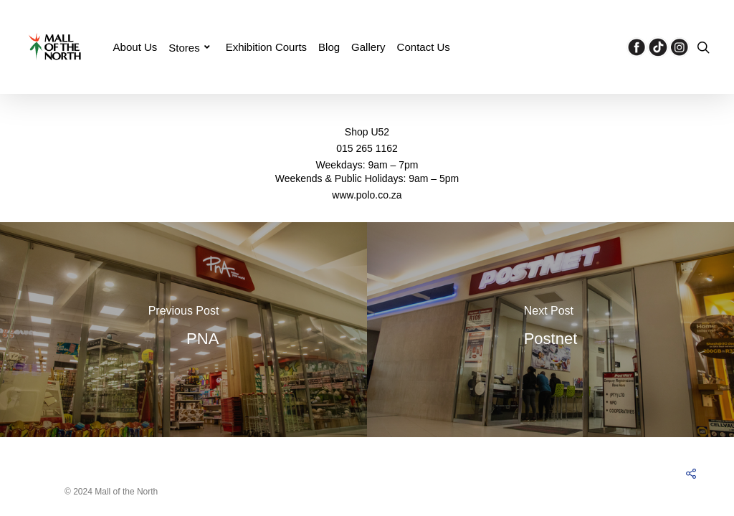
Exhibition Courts (266, 47)
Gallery (368, 47)
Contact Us (423, 47)
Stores (189, 47)
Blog (329, 47)
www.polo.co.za (366, 195)
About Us (135, 47)
